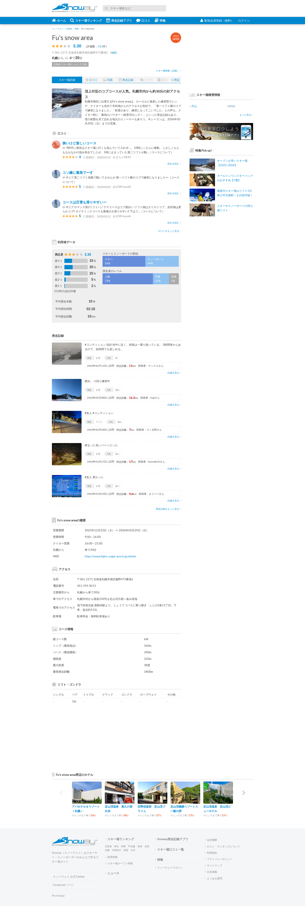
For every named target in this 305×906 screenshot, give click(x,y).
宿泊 (162, 80)
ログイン (244, 20)
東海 (139, 846)
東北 (116, 846)
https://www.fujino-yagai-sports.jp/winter (110, 556)
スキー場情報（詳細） (168, 70)
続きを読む (174, 163)
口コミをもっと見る (169, 230)
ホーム (59, 20)
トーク (146, 80)
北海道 (108, 846)
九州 (132, 850)
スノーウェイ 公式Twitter (69, 876)
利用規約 (211, 852)
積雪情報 (111, 857)
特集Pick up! (202, 150)
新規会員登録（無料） (217, 20)
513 (100, 46)
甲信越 (131, 846)
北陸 (146, 846)
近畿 (107, 850)
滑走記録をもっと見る (168, 508)
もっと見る (246, 114)
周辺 (175, 80)
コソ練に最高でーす (77, 172)
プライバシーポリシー (218, 859)
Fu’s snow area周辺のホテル (73, 774)
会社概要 (211, 839)
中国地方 (116, 850)
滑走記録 (126, 80)
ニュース (112, 873)
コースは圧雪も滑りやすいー (84, 202)
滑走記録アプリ (119, 20)
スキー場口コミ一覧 (169, 849)
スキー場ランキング (86, 20)
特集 (160, 20)
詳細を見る (174, 372)
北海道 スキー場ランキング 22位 (70, 64)
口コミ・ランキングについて (222, 846)
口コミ (143, 20)
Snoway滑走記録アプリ (171, 839)
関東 (123, 846)
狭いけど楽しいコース (79, 143)
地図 (113, 52)
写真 (108, 80)
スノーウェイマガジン (169, 867)
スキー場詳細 (67, 79)
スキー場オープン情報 (119, 863)
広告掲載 (211, 871)
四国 (125, 850)
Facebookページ (63, 885)
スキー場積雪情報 (205, 95)
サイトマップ (213, 865)
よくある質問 (213, 878)
